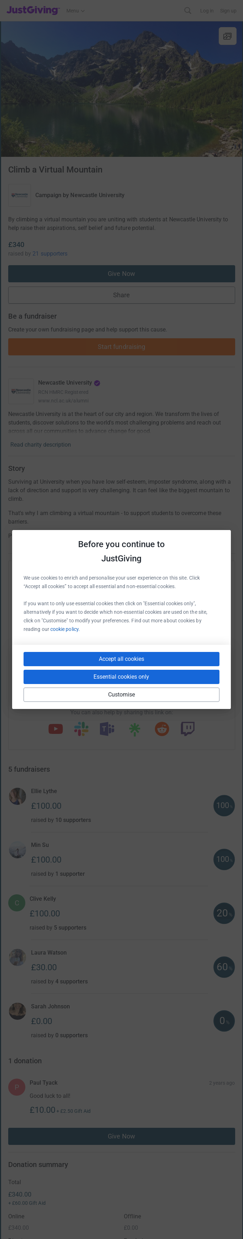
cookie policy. (65, 629)
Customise (121, 694)
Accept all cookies (121, 659)
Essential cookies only (121, 676)
